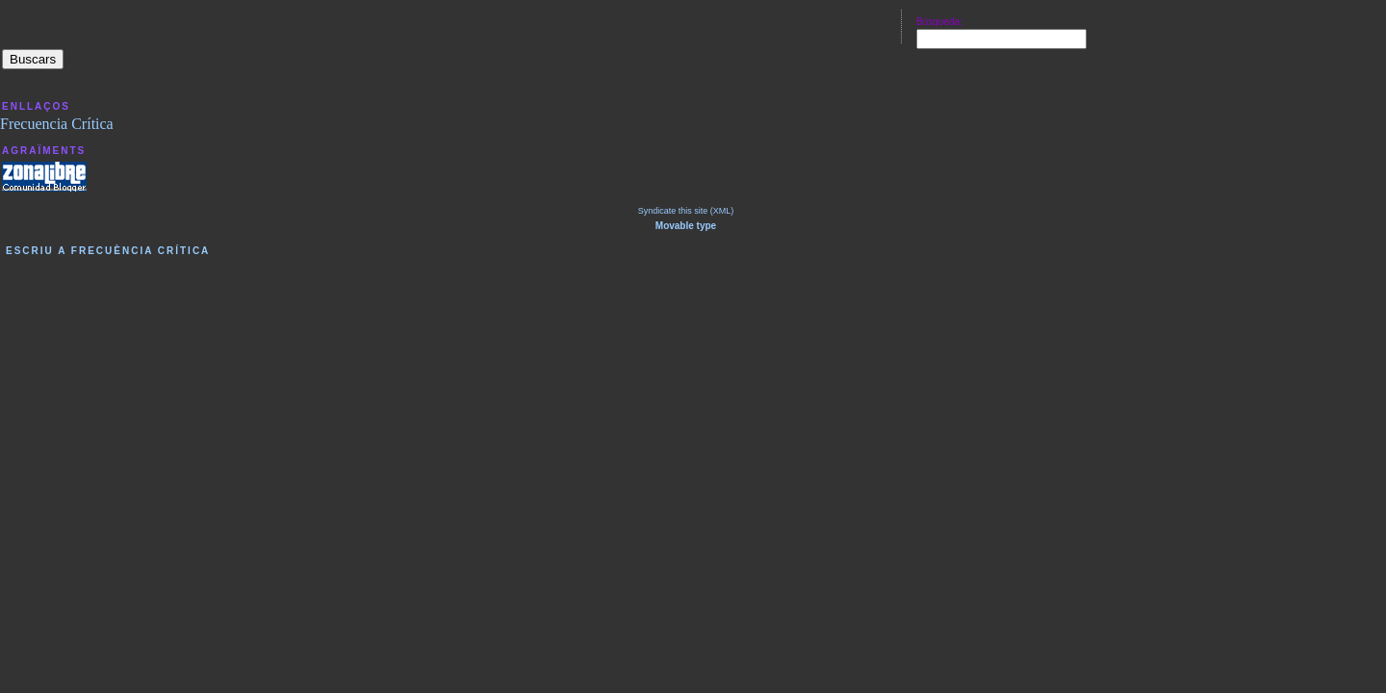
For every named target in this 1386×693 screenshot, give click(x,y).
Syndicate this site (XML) (686, 211)
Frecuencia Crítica (57, 124)
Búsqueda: (939, 21)
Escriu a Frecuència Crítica (108, 250)
